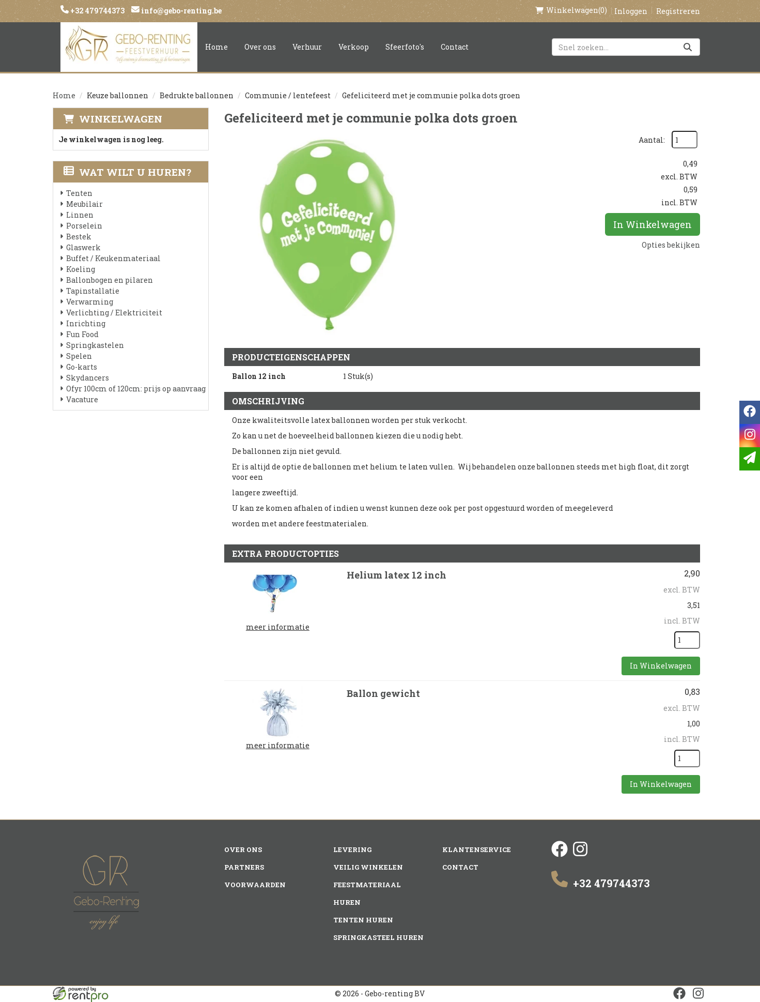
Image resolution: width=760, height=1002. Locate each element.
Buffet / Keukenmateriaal (113, 258)
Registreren (678, 11)
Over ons (260, 47)
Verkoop (353, 47)
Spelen (79, 356)
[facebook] (559, 854)
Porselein (84, 226)
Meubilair (84, 204)
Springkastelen (95, 345)
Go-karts (81, 367)
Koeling (80, 269)
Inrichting (85, 323)
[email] (749, 458)
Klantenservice (476, 849)
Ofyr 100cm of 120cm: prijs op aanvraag (136, 388)
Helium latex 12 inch (396, 575)
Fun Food (82, 334)
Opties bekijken (671, 245)
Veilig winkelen (368, 867)
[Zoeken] (687, 47)
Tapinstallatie (92, 291)
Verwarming (89, 302)
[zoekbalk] (626, 47)
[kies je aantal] (687, 640)
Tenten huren (363, 919)
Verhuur (307, 47)
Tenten (79, 193)
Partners (244, 867)
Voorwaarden (255, 884)
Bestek (78, 236)
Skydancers (87, 378)
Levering (352, 849)
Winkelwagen (120, 118)
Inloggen (630, 11)
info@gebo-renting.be (180, 11)
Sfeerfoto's (404, 47)
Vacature (82, 399)
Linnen (80, 215)
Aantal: (652, 140)
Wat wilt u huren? (127, 171)
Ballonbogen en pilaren (109, 280)
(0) (571, 10)
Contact (455, 47)
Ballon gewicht (383, 693)
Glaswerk (83, 247)
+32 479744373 (97, 11)
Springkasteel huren (378, 937)
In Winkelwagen (652, 224)
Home (216, 47)
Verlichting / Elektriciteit (114, 312)
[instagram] (580, 854)
